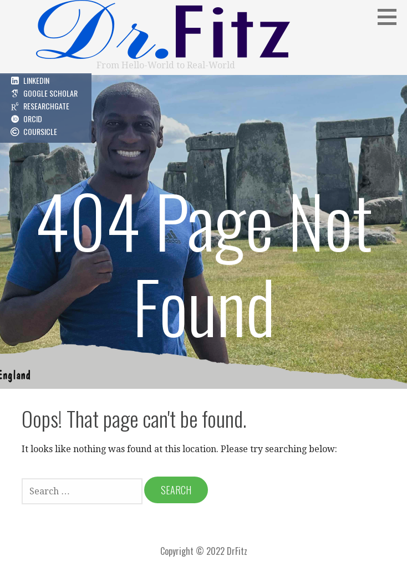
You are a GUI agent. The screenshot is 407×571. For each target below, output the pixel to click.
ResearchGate (46, 106)
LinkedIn (36, 80)
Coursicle (40, 131)
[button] (391, 16)
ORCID (32, 118)
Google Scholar (50, 93)
